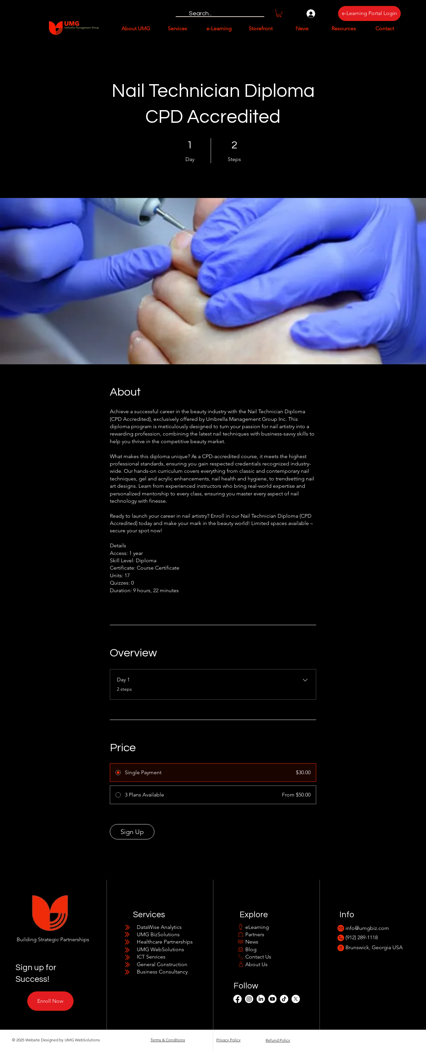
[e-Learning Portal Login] (369, 13)
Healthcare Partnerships (165, 942)
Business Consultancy (162, 971)
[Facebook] (237, 999)
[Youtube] (272, 999)
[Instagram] (249, 999)
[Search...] (219, 13)
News (251, 942)
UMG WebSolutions (160, 949)
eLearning (257, 927)
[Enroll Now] (50, 1001)
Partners (254, 934)
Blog (251, 949)
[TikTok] (284, 999)
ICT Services (151, 957)
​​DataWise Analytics (159, 927)
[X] (296, 999)
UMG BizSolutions (158, 934)
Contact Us (258, 957)
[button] (279, 13)
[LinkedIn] (261, 999)
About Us (256, 964)
